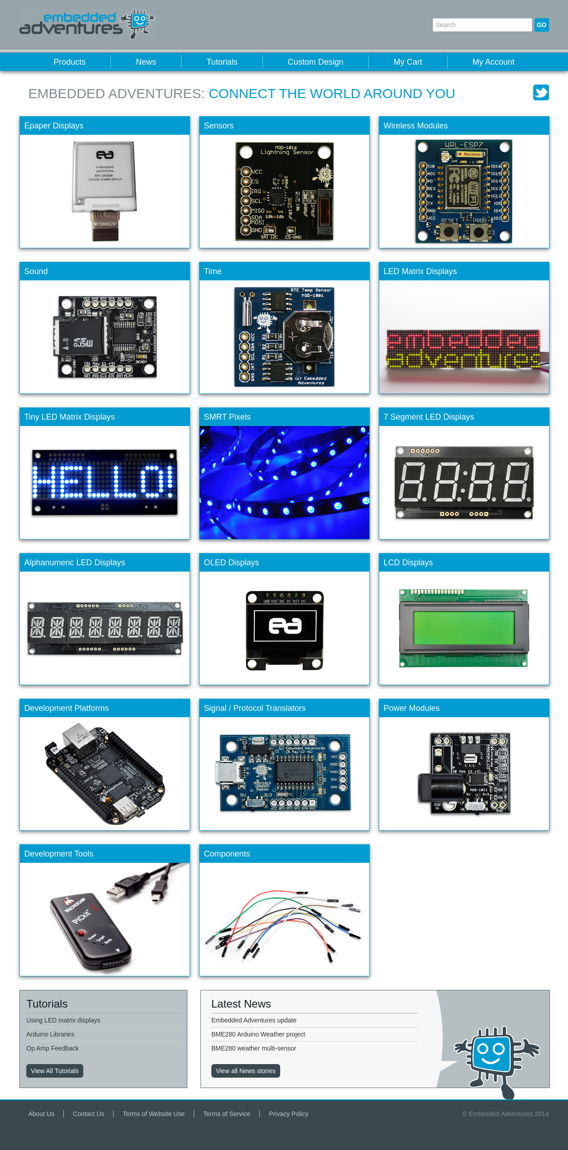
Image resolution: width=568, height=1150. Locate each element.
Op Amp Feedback (52, 1048)
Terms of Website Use (154, 1113)
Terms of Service (226, 1113)
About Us (42, 1113)
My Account (494, 61)
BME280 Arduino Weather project (258, 1034)
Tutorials (221, 61)
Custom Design (316, 61)
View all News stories (246, 1070)
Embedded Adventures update (253, 1020)
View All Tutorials (55, 1070)
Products (69, 61)
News (146, 61)
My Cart (408, 61)
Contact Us (88, 1113)
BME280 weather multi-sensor (253, 1048)
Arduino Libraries (50, 1034)
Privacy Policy (288, 1113)
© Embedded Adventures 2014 (506, 1113)
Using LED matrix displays (63, 1020)
